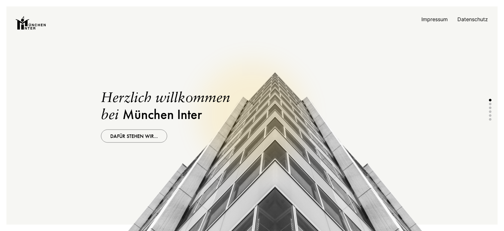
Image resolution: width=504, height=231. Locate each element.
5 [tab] (490, 115)
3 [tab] (490, 108)
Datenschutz (472, 19)
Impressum (434, 19)
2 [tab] (490, 104)
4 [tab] (490, 111)
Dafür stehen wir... (134, 136)
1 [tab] (490, 100)
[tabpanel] (252, 115)
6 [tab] (490, 119)
